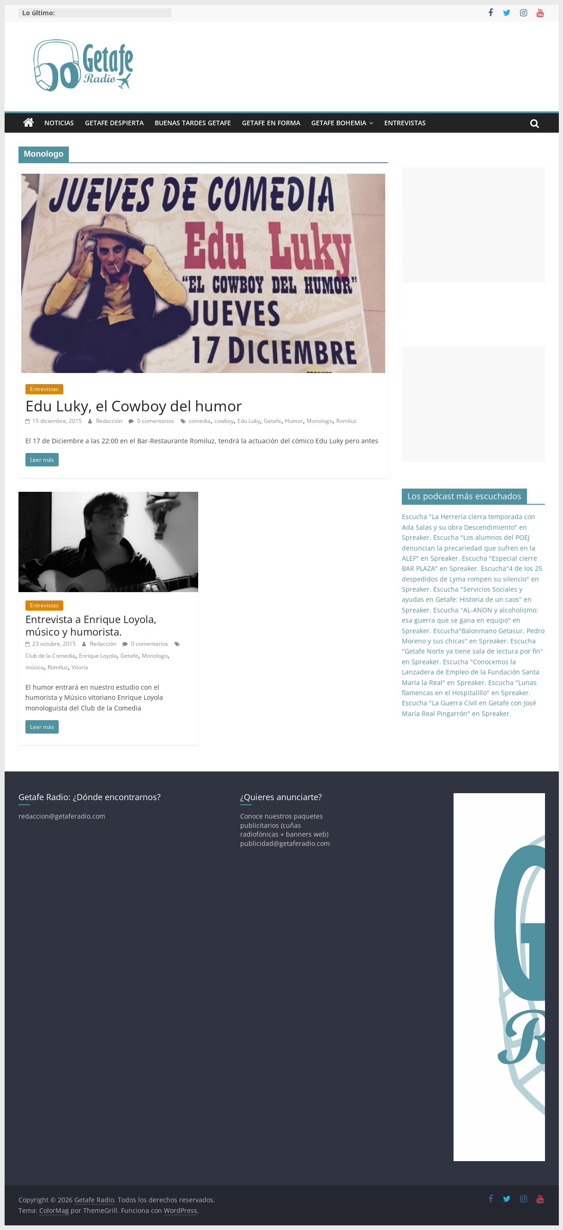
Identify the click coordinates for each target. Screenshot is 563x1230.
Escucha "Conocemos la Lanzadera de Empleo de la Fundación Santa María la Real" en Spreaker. (470, 672)
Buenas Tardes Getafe (193, 122)
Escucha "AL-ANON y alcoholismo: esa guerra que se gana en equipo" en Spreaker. (470, 620)
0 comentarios (151, 421)
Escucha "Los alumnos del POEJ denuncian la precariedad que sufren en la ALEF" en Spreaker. (468, 548)
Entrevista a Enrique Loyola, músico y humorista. (91, 625)
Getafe (272, 421)
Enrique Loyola (98, 656)
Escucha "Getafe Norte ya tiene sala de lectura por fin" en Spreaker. (472, 651)
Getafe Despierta (114, 122)
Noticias (59, 122)
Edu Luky (248, 421)
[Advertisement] (473, 225)
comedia (199, 421)
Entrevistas (405, 122)
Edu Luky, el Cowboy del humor (133, 406)
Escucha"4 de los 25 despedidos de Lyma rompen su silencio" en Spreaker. (472, 579)
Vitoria (80, 667)
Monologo (320, 421)
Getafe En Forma (271, 122)
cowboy (224, 421)
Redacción (110, 421)
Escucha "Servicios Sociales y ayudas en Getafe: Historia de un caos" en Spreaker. (467, 599)
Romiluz (346, 421)
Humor (294, 421)
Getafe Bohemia (338, 122)
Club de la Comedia (50, 656)
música (34, 667)
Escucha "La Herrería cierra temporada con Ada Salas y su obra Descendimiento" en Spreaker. (468, 527)
